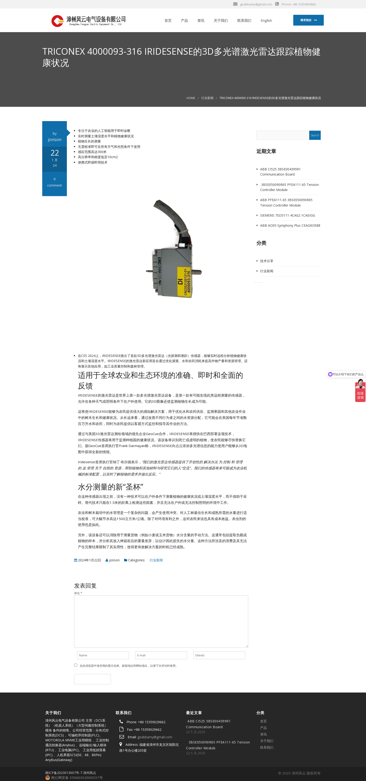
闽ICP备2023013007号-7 (63, 772)
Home (191, 98)
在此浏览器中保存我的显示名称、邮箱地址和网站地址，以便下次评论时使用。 (129, 666)
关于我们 (220, 20)
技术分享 (266, 261)
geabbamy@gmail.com (154, 737)
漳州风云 (89, 772)
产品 (184, 20)
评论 (78, 593)
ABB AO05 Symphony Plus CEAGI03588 (290, 225)
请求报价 (306, 20)
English (266, 20)
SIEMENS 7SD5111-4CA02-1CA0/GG (287, 215)
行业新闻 (207, 98)
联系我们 (243, 20)
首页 (168, 20)
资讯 (200, 20)
